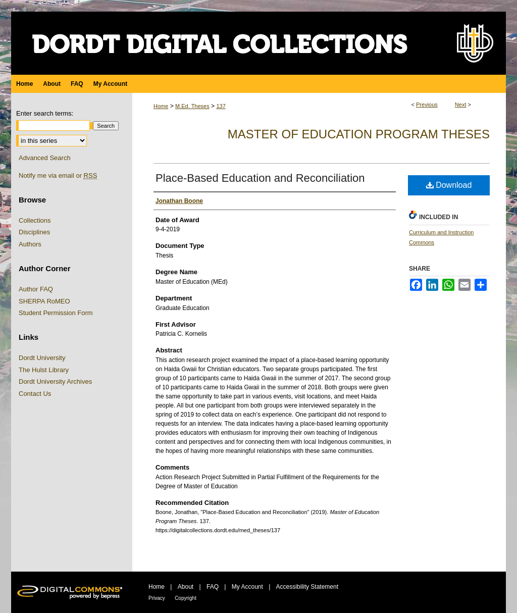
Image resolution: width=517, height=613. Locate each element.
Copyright (185, 598)
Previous (427, 104)
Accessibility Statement (307, 586)
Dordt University (42, 358)
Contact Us (35, 393)
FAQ (212, 586)
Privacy (156, 598)
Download (449, 185)
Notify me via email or (58, 176)
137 (220, 106)
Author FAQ (36, 289)
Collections (35, 220)
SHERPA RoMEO (44, 301)
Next (461, 104)
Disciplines (34, 232)
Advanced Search (45, 158)
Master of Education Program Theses (359, 134)
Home (160, 106)
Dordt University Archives (55, 381)
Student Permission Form (56, 313)
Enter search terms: (44, 113)
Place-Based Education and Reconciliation (260, 178)
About (185, 586)
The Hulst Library (44, 370)
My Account (247, 586)
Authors (30, 244)
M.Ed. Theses (192, 106)
